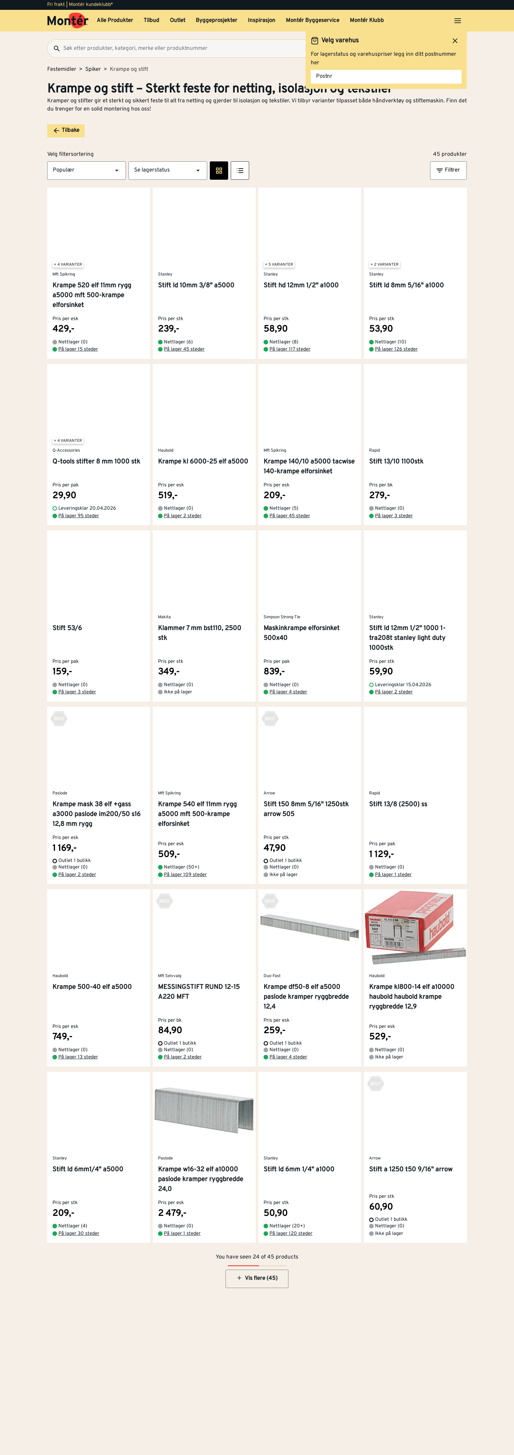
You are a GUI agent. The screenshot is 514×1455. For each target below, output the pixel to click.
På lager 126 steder (396, 349)
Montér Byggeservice (312, 20)
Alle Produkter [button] (115, 20)
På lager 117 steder (289, 349)
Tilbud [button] (151, 20)
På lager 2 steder (183, 516)
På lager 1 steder (393, 875)
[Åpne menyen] (457, 20)
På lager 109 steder (185, 875)
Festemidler (61, 69)
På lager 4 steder (288, 692)
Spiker (93, 69)
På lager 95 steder (78, 516)
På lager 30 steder (78, 1234)
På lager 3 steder (394, 516)
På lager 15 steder (78, 349)
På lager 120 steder (290, 1234)
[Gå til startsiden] (68, 20)
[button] (86, 170)
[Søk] (54, 48)
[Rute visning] (219, 170)
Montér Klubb (367, 20)
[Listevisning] (240, 170)
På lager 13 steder (78, 1057)
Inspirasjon (261, 20)
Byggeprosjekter (216, 20)
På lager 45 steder (184, 349)
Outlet (177, 20)
